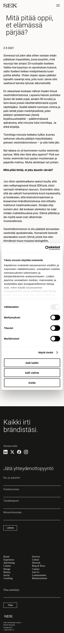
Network (36, 563)
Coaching (8, 578)
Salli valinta (32, 372)
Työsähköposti (32, 504)
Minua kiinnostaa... (32, 515)
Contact (36, 569)
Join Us (35, 572)
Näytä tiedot (45, 352)
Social (6, 575)
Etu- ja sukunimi (32, 481)
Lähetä (10, 528)
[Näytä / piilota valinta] (58, 5)
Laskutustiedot (39, 575)
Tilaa (10, 605)
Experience (8, 559)
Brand (6, 556)
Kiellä (32, 382)
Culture (35, 559)
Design (6, 569)
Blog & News (38, 566)
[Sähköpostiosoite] (32, 596)
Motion (6, 572)
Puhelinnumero (32, 492)
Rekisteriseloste (39, 578)
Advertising (9, 563)
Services (36, 556)
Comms (7, 566)
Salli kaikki (32, 362)
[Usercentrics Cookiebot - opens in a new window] (45, 248)
